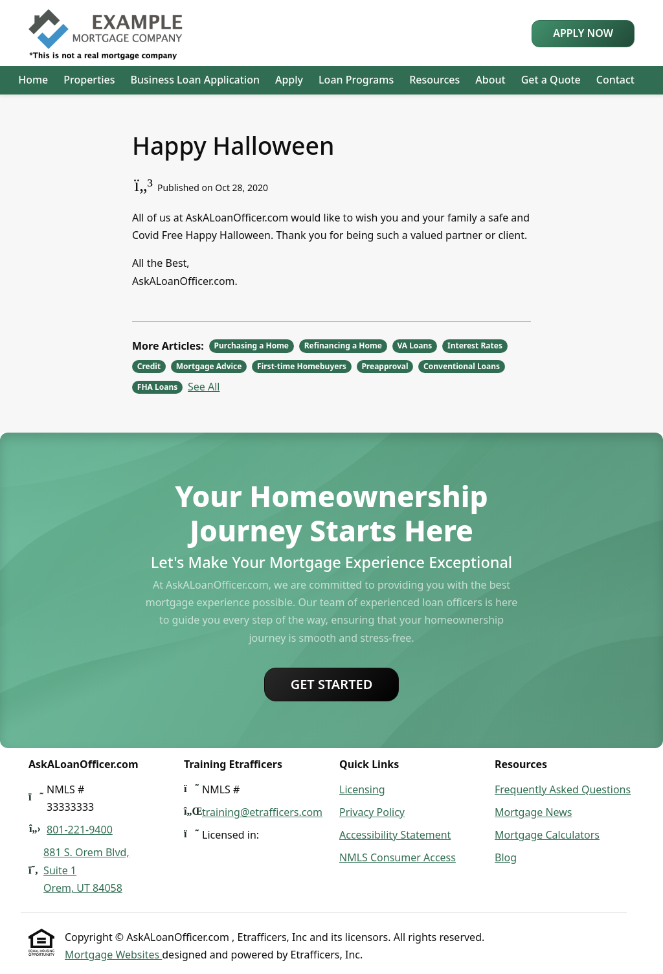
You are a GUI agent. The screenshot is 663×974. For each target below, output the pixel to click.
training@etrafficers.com (262, 812)
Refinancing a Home (343, 345)
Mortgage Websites (113, 954)
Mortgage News (533, 812)
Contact (615, 80)
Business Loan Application (195, 80)
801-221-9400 (80, 829)
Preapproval (384, 366)
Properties (89, 80)
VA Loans (414, 345)
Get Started (332, 684)
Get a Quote (551, 80)
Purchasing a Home (251, 345)
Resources (434, 80)
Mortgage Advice (209, 366)
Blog (506, 857)
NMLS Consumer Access (397, 857)
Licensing (362, 789)
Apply (289, 80)
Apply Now (583, 33)
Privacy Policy (372, 812)
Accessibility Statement (395, 835)
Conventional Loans (461, 366)
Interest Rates (474, 345)
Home (33, 80)
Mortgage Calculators (547, 835)
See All (203, 386)
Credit (149, 366)
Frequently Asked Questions (563, 789)
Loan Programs (356, 80)
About (490, 80)
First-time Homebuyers (301, 366)
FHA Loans (157, 386)
